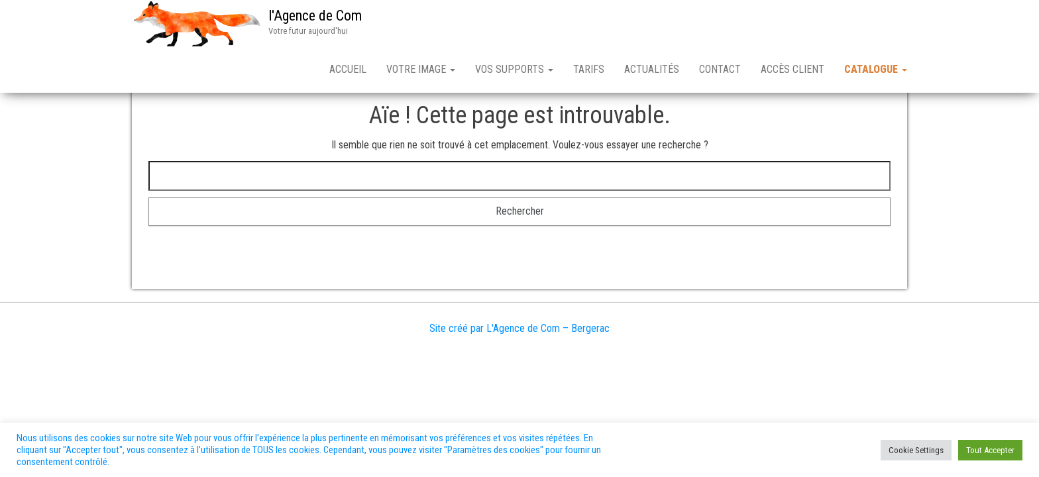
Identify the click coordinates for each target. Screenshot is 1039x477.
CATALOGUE (875, 69)
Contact (720, 69)
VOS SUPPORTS (514, 69)
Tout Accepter (990, 450)
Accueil (347, 69)
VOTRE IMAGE (420, 69)
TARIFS (588, 69)
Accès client (792, 69)
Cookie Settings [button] (916, 450)
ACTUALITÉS (651, 69)
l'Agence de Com (315, 15)
